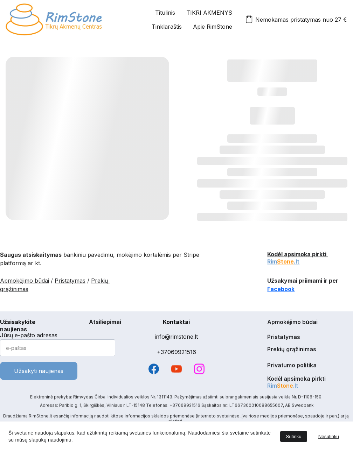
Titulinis (165, 12)
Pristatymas (70, 281)
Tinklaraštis (167, 26)
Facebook (281, 290)
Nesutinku (328, 436)
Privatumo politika (292, 365)
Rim (272, 262)
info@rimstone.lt (176, 336)
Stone (285, 262)
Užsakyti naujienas (38, 370)
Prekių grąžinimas (291, 349)
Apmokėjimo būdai (24, 281)
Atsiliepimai (105, 322)
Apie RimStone (212, 26)
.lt (296, 262)
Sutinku (293, 436)
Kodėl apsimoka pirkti (297, 255)
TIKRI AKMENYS (209, 12)
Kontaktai (176, 321)
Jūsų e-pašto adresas (28, 335)
